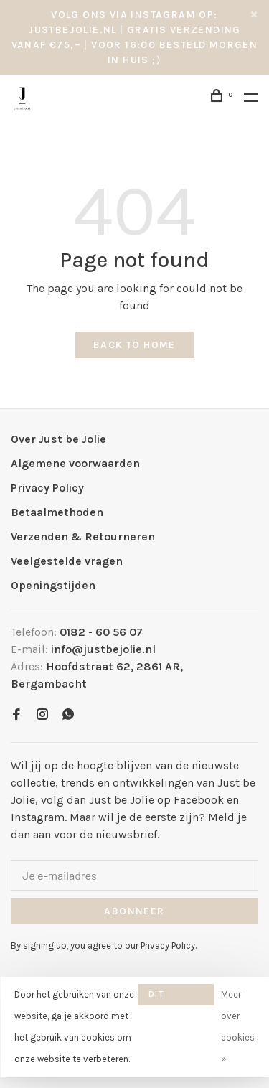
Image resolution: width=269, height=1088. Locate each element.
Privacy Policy (47, 487)
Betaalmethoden (57, 512)
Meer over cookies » (238, 1026)
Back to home (134, 345)
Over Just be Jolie (58, 439)
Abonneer (134, 911)
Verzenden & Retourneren (83, 536)
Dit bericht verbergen (175, 997)
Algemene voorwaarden (75, 463)
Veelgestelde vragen (67, 561)
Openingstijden (53, 585)
